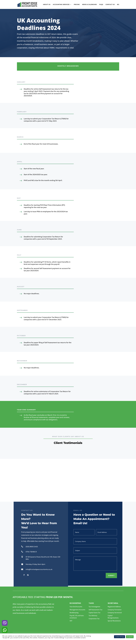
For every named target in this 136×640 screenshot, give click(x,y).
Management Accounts (77, 610)
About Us (46, 4)
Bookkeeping (74, 613)
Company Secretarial (115, 613)
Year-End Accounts (76, 607)
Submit (111, 575)
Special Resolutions (114, 621)
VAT (71, 621)
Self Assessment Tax (95, 610)
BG (118, 4)
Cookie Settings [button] (119, 637)
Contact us (110, 4)
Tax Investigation (94, 607)
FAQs (101, 4)
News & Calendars (89, 4)
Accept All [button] (129, 637)
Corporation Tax (94, 618)
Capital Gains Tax (94, 613)
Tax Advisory (93, 615)
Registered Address (114, 607)
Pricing (77, 4)
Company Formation (114, 610)
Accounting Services (61, 4)
